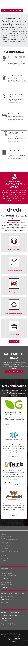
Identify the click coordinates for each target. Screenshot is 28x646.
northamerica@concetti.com (8, 607)
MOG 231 (3, 555)
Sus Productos (5, 545)
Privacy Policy (9, 633)
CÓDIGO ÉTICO (5, 557)
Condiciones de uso (5, 634)
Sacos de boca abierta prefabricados (10, 539)
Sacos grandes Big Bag (6, 542)
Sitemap (16, 633)
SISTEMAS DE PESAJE (16, 57)
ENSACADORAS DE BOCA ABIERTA (15, 95)
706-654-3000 (8, 604)
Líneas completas (6, 546)
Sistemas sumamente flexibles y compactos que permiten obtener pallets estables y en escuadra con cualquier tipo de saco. (16, 118)
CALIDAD (3, 560)
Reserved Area (15, 634)
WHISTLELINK (4, 558)
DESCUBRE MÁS (14, 341)
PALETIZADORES (14, 113)
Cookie (3, 633)
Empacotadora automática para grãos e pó (11, 551)
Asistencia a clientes (7, 548)
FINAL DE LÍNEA (14, 151)
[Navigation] (26, 3)
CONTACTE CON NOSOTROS (14, 371)
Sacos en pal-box (5, 543)
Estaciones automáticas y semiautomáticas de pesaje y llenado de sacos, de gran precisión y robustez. (17, 80)
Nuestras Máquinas (6, 536)
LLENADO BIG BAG (15, 76)
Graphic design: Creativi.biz (19, 636)
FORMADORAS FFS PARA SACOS (15, 133)
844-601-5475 (9, 602)
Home (2, 533)
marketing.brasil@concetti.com (9, 624)
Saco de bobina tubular (6, 540)
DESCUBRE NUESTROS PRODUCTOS (12, 10)
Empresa (3, 534)
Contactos (4, 550)
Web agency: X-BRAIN (6, 636)
